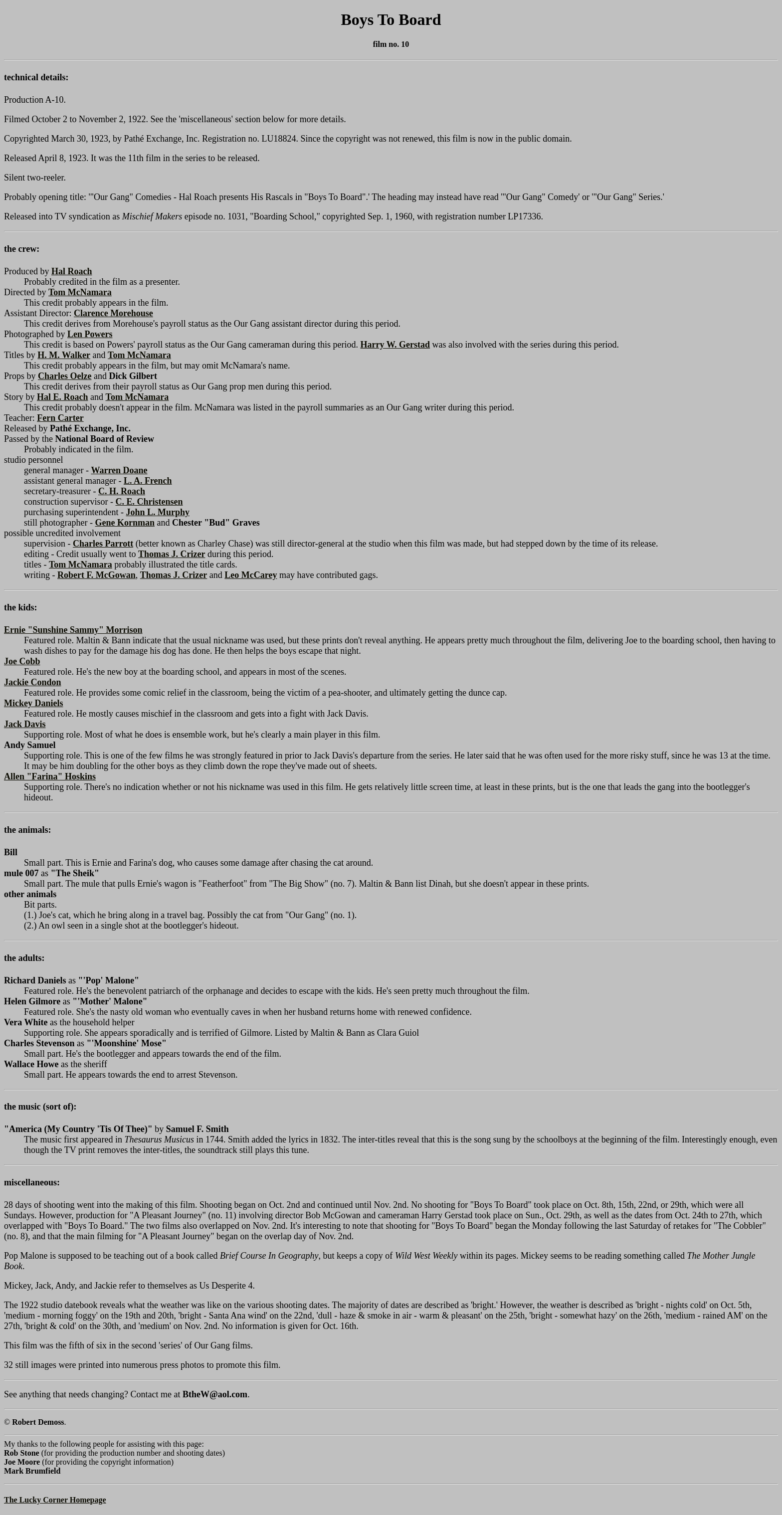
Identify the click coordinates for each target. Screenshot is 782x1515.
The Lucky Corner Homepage (55, 1500)
